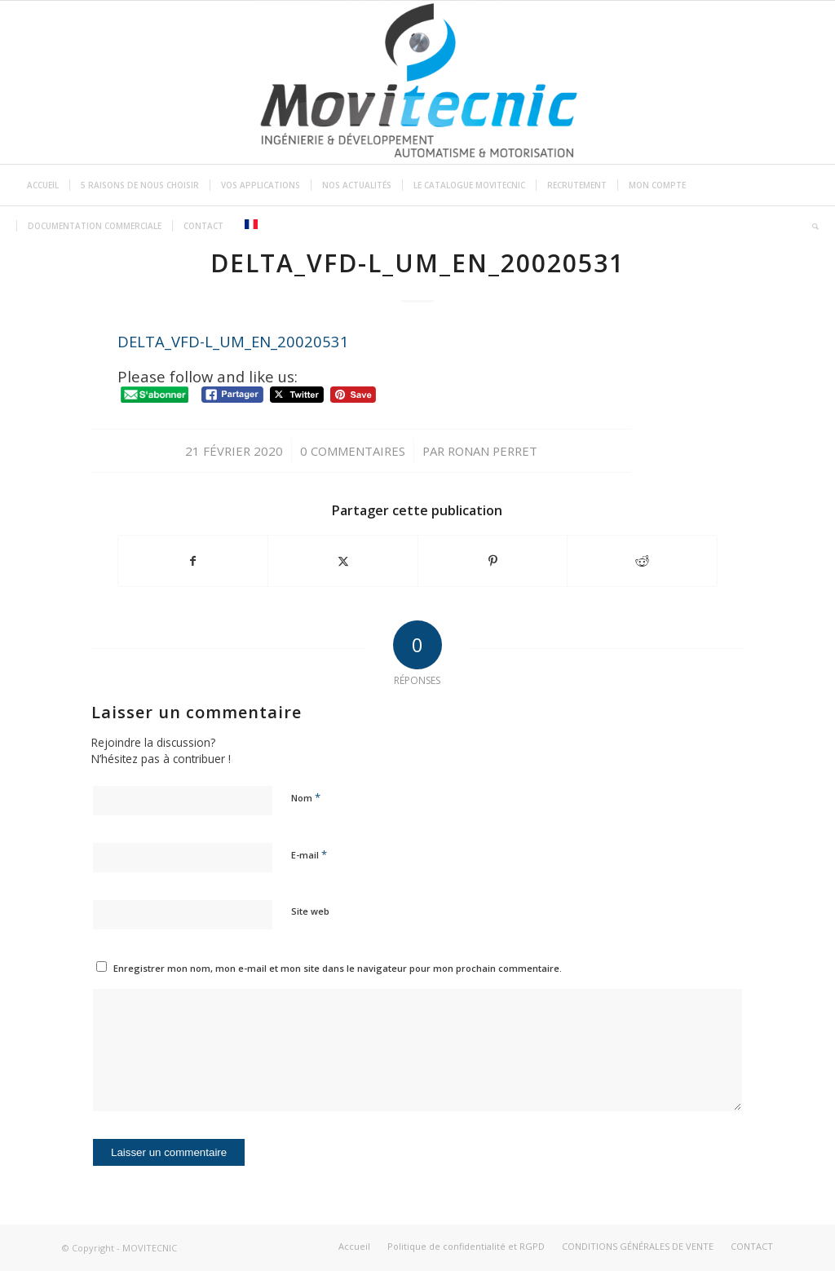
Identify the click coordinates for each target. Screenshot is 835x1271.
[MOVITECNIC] (417, 82)
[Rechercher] (810, 225)
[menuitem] (42, 185)
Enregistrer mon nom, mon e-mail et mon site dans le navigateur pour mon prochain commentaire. (337, 968)
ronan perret (492, 451)
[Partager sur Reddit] (642, 561)
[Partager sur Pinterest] (493, 561)
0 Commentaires (352, 451)
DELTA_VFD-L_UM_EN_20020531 (233, 341)
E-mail (309, 854)
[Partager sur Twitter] (343, 561)
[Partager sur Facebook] (193, 561)
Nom (305, 797)
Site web (310, 911)
